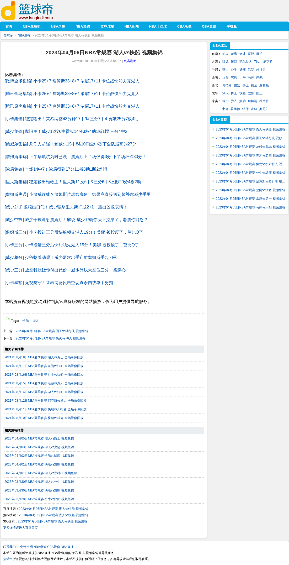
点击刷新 (130, 61)
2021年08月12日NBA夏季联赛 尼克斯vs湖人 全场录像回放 (45, 400)
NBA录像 (40, 547)
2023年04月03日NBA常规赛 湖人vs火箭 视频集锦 (39, 447)
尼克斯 (267, 62)
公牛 (234, 69)
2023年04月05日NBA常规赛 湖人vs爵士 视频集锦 (39, 438)
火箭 (225, 77)
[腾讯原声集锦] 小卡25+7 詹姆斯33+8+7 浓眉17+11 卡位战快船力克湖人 (72, 106)
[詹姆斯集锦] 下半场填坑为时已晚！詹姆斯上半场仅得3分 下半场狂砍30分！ (75, 156)
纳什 (245, 109)
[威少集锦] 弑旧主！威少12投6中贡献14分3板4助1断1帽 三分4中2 (66, 131)
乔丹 (234, 101)
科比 (225, 101)
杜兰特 (264, 101)
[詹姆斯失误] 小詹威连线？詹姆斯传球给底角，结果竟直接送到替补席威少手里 (78, 194)
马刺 (251, 77)
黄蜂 (251, 54)
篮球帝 (34, 10)
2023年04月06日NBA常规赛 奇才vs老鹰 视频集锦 (250, 155)
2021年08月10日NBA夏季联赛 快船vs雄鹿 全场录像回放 (43, 418)
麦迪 (254, 109)
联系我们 (9, 547)
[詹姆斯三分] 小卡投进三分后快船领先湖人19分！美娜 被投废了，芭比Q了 (74, 232)
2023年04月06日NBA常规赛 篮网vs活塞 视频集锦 (250, 190)
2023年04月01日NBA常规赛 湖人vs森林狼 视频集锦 (40, 473)
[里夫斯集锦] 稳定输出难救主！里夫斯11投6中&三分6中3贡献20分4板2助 (73, 182)
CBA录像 (53, 547)
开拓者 (227, 85)
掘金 (254, 85)
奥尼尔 (264, 109)
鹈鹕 (259, 77)
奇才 (242, 54)
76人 (257, 62)
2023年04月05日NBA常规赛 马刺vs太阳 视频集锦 (250, 207)
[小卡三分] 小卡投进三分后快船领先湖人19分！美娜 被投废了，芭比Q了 (72, 245)
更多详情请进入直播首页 (20, 528)
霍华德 (235, 109)
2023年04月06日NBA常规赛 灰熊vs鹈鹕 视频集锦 (250, 147)
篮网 (234, 62)
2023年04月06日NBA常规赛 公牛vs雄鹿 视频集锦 (250, 173)
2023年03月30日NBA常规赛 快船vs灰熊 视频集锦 (39, 490)
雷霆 (237, 85)
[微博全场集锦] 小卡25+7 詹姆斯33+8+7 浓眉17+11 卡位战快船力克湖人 (72, 81)
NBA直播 (67, 547)
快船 (26, 321)
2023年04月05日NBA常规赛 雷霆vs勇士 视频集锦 (250, 199)
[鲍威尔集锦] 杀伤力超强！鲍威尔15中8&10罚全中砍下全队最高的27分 (70, 144)
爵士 (246, 85)
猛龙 (225, 62)
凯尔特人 (245, 62)
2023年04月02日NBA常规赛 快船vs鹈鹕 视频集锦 (39, 456)
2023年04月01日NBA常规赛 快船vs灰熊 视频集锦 (39, 464)
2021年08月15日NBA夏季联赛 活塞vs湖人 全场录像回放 (43, 383)
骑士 (225, 69)
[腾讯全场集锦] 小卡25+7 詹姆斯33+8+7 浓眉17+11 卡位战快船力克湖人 (72, 93)
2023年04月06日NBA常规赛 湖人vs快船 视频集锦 (53, 509)
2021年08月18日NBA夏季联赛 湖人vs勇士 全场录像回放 (43, 357)
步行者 (261, 69)
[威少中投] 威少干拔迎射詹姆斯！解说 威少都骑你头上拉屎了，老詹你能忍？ (76, 219)
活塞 (251, 69)
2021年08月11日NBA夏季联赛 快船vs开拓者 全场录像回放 (45, 409)
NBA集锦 (24, 35)
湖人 (36, 321)
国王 (259, 93)
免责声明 (26, 547)
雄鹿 (242, 69)
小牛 (242, 77)
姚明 (242, 101)
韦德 (225, 109)
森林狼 (264, 85)
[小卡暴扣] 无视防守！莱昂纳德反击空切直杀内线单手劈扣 (59, 282)
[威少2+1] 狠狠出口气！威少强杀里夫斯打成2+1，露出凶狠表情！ (66, 207)
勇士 (234, 93)
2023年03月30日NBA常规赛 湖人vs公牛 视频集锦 (39, 482)
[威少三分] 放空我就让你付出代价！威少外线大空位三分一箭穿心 (65, 270)
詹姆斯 (252, 101)
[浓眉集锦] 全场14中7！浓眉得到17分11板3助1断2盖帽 (56, 169)
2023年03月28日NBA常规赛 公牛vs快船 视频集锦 (39, 499)
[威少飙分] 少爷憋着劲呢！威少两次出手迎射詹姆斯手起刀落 (61, 257)
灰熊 (234, 77)
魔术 (259, 54)
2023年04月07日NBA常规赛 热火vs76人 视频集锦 (50, 338)
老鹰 (234, 54)
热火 (225, 54)
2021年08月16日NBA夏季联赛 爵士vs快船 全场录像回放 (43, 374)
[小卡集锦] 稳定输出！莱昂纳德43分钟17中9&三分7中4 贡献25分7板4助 (71, 119)
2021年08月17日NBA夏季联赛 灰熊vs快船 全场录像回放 (43, 366)
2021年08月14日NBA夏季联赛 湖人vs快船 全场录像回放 (43, 392)
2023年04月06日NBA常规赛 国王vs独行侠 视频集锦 (52, 331)
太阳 (251, 93)
